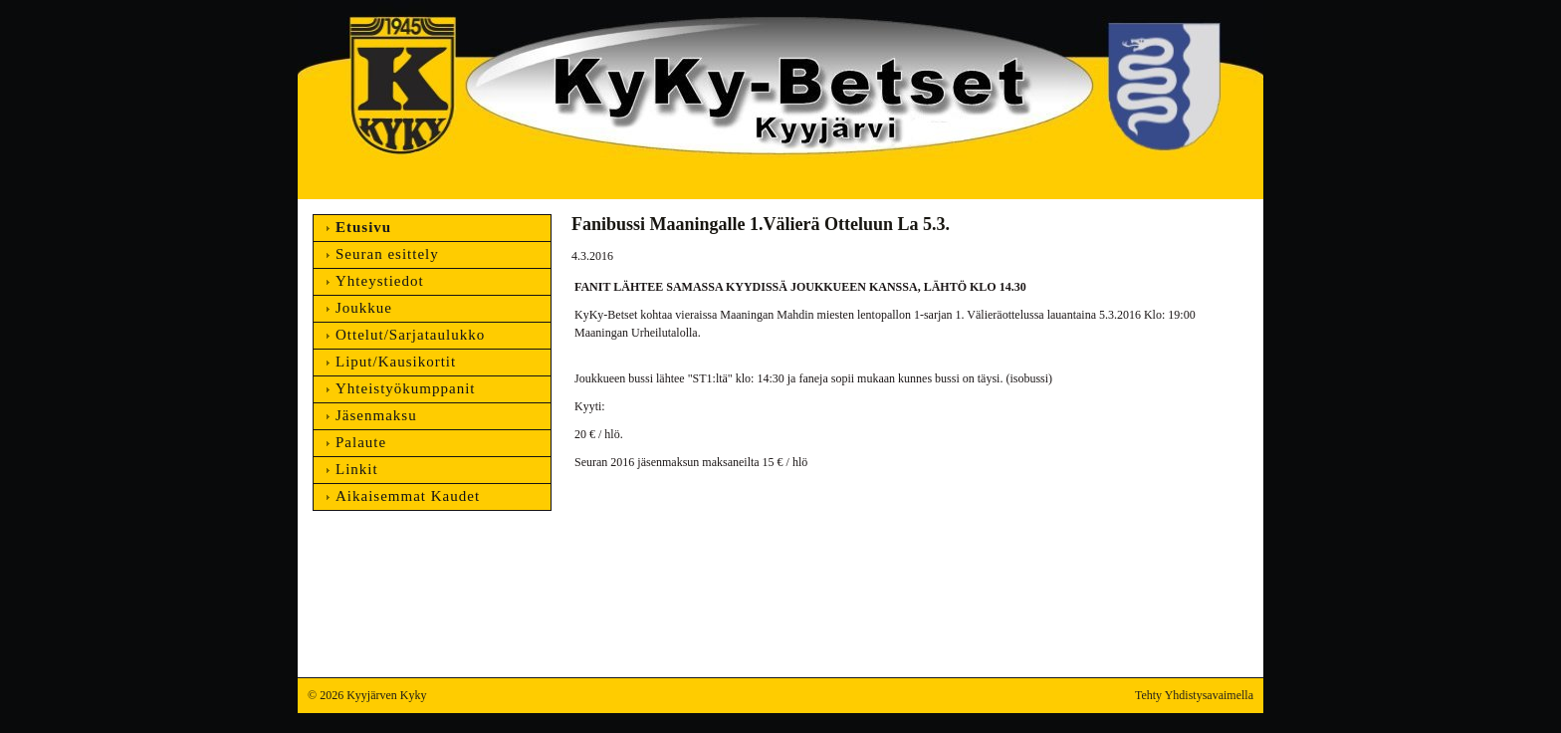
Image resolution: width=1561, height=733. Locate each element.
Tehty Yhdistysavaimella (1194, 695)
